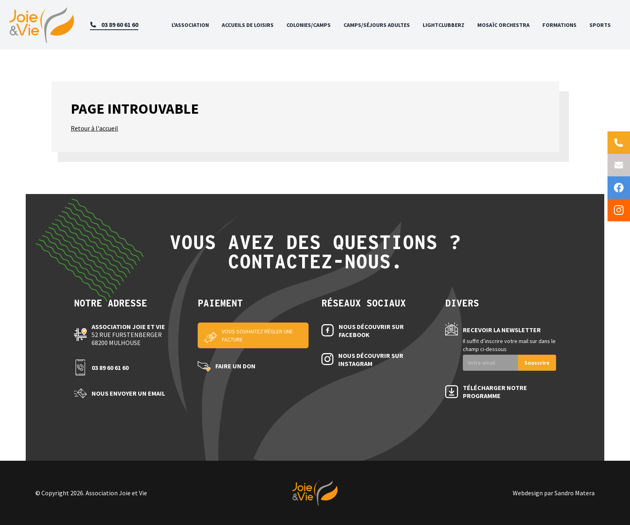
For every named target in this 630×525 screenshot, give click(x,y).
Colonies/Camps (308, 25)
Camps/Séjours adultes (377, 25)
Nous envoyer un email (128, 393)
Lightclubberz (443, 25)
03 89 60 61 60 (110, 368)
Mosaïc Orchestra (503, 25)
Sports (600, 25)
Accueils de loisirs (248, 25)
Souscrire (537, 362)
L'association (190, 25)
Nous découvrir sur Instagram (370, 359)
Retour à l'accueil (94, 128)
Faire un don (235, 366)
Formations (559, 25)
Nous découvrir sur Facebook (371, 331)
